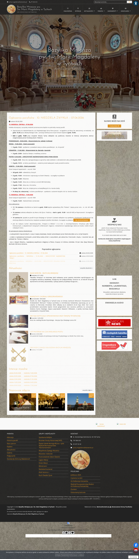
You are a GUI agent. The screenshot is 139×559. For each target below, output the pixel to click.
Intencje (78, 9)
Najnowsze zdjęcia (19, 390)
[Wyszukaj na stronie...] (110, 2)
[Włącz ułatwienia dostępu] (135, 3)
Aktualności (89, 9)
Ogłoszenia (68, 9)
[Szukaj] (129, 2)
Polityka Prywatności (62, 555)
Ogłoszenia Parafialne (70, 76)
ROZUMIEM (133, 557)
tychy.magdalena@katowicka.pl (17, 2)
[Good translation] (65, 532)
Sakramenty (112, 9)
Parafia (100, 9)
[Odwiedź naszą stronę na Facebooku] (135, 545)
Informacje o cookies (76, 555)
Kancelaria (125, 9)
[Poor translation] (71, 532)
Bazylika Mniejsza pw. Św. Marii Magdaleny (24, 9)
